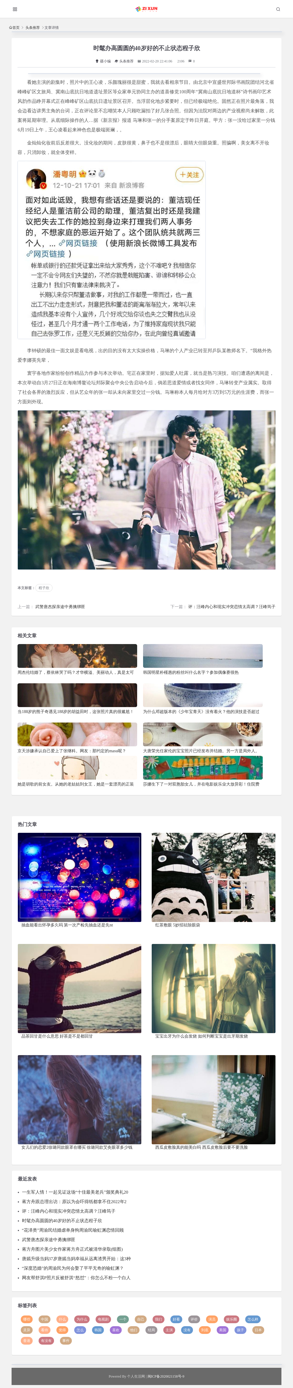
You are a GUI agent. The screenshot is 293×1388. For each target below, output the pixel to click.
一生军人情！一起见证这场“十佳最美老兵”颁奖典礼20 (75, 1192)
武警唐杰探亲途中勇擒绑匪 (60, 607)
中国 (44, 1319)
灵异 (26, 1330)
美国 (222, 1330)
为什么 (82, 1319)
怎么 (80, 1330)
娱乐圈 (231, 1319)
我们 (158, 1319)
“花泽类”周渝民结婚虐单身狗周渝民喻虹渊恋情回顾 (73, 1230)
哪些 (26, 1319)
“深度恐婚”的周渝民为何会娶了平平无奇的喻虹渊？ (73, 1268)
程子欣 (44, 588)
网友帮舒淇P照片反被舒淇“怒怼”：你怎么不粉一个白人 (76, 1277)
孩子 (240, 1330)
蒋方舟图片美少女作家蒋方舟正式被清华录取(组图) (72, 1249)
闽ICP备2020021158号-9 (166, 1376)
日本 (258, 1330)
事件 (65, 1341)
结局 (151, 1330)
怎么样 (253, 1319)
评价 (194, 1319)
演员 (212, 1319)
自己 (140, 1319)
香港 (26, 1341)
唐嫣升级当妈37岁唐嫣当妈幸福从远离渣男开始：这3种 (76, 1258)
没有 (187, 1330)
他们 (133, 1330)
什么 (62, 1319)
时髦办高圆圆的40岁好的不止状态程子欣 (62, 1220)
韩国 (98, 1330)
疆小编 (103, 61)
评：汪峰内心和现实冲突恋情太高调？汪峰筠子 (231, 607)
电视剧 (103, 1319)
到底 (204, 1330)
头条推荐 (33, 28)
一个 (122, 1319)
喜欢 (115, 1330)
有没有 (46, 1341)
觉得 (62, 1330)
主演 (169, 1330)
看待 (44, 1330)
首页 (16, 27)
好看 (176, 1319)
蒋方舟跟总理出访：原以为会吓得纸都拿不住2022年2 (74, 1201)
